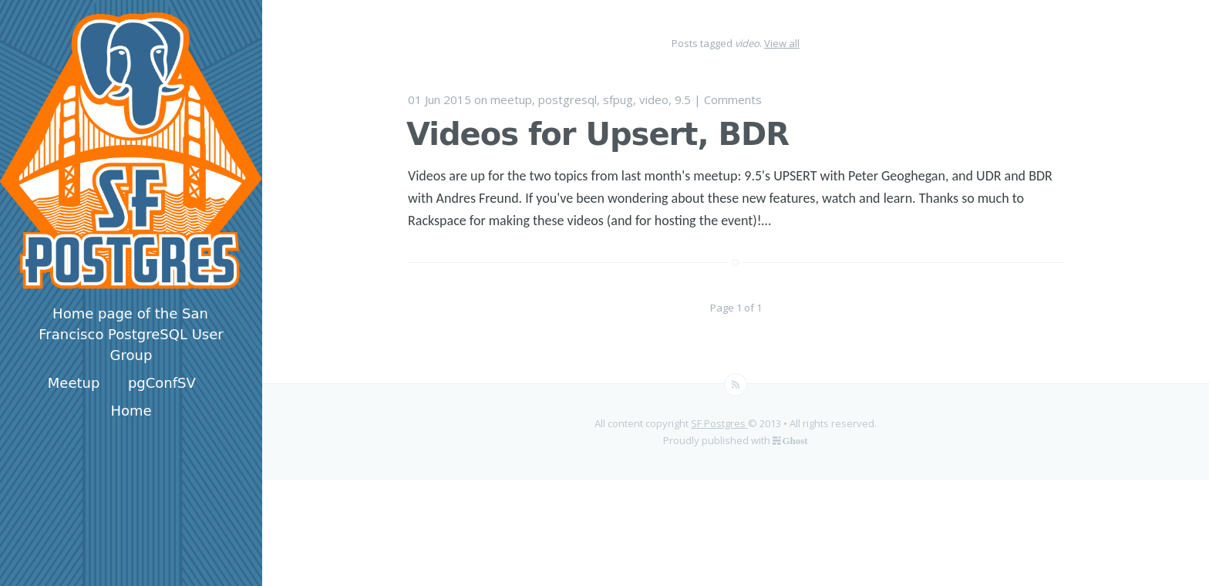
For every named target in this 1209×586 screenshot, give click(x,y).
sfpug (618, 99)
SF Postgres (719, 423)
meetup (511, 99)
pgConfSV (162, 383)
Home (130, 410)
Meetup (74, 383)
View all (782, 43)
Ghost (794, 440)
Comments (733, 99)
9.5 (683, 99)
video (653, 99)
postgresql (567, 99)
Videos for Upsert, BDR (597, 134)
